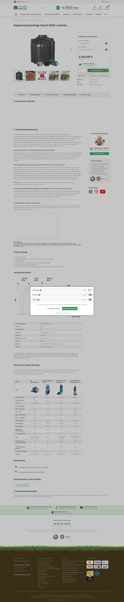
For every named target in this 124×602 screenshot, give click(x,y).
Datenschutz (66, 313)
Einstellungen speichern (53, 308)
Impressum (58, 313)
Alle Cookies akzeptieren (70, 308)
